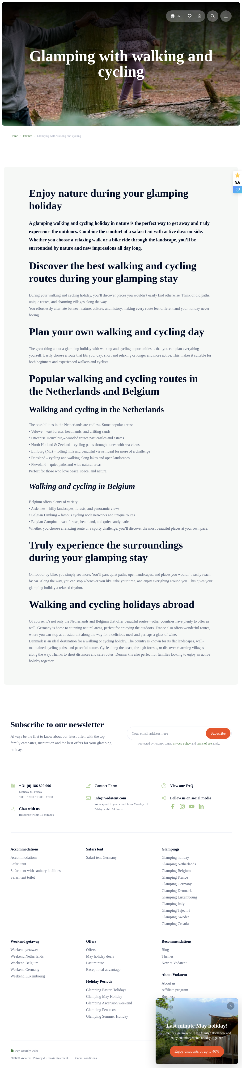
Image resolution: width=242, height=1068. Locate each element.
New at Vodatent (174, 963)
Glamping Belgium (176, 871)
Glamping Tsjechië (175, 910)
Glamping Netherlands (178, 864)
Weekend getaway (24, 950)
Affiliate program (174, 990)
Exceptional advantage (103, 970)
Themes (27, 136)
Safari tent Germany (101, 857)
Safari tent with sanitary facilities (36, 871)
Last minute (95, 963)
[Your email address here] (167, 733)
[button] (212, 16)
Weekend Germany (25, 970)
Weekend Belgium (24, 963)
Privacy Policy (182, 743)
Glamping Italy (172, 904)
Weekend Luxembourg (28, 976)
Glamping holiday (175, 857)
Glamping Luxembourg (179, 897)
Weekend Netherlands (27, 956)
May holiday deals (100, 956)
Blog (165, 950)
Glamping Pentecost (101, 1010)
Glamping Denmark (176, 891)
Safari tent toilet (23, 877)
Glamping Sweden (175, 917)
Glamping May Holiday (104, 996)
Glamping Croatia (175, 924)
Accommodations (24, 857)
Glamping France (174, 877)
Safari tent (18, 864)
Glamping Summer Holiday (107, 1016)
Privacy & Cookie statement (50, 1058)
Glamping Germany (176, 884)
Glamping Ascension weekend (109, 1003)
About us (168, 983)
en (175, 16)
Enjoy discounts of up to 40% (196, 1051)
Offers (91, 950)
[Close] (230, 1006)
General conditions (85, 1058)
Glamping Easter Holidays (106, 990)
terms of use (204, 743)
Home (14, 136)
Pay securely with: (24, 1050)
